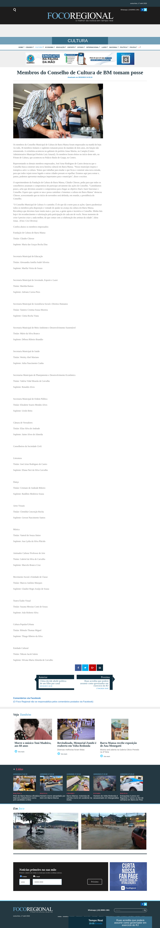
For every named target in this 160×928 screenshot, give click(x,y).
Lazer (104, 47)
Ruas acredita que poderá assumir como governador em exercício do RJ (130, 923)
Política (123, 47)
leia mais (21, 752)
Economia (49, 47)
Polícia (133, 47)
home (20, 47)
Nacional (113, 47)
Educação (60, 47)
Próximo (94, 882)
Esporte (71, 47)
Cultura (38, 47)
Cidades (29, 47)
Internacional (92, 47)
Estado (81, 47)
